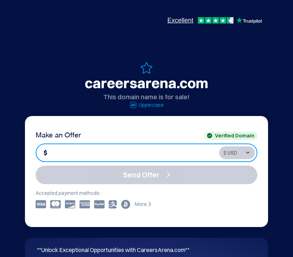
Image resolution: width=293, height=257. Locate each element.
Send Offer (146, 174)
